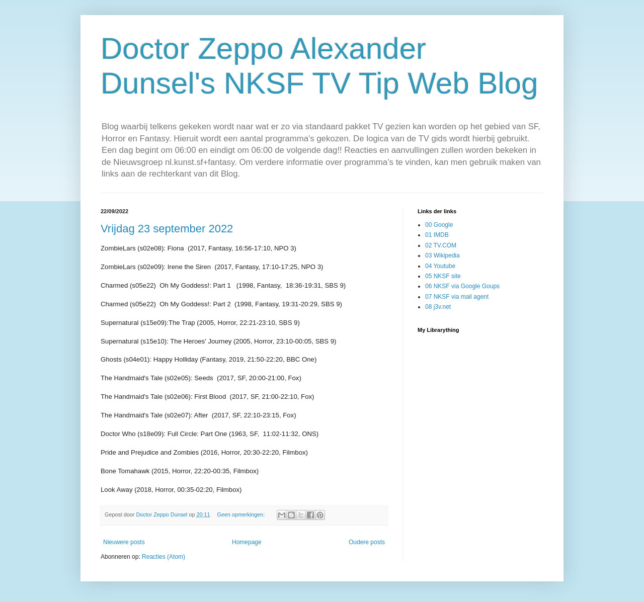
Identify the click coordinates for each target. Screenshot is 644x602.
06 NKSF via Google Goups (462, 286)
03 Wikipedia (442, 255)
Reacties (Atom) (163, 556)
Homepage (247, 542)
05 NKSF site (443, 276)
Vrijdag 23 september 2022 (167, 228)
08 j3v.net (438, 306)
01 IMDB (437, 234)
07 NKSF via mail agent (457, 296)
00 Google (439, 224)
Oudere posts (367, 542)
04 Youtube (440, 266)
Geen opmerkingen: (241, 514)
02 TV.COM (440, 245)
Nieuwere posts (124, 542)
